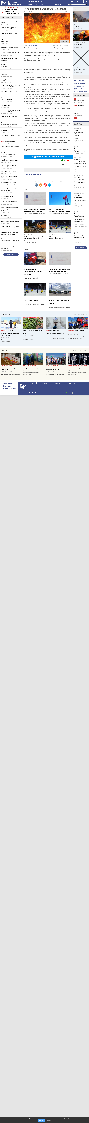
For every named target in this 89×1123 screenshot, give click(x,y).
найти (85, 4)
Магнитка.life (40, 4)
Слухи (49, 4)
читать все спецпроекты (80, 1082)
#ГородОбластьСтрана (81, 91)
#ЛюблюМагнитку (80, 80)
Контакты (44, 1115)
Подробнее (48, 1120)
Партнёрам (72, 1115)
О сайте (33, 1115)
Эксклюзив (58, 4)
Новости (30, 4)
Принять (41, 1120)
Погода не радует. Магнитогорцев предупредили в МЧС (12, 11)
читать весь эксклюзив (80, 1046)
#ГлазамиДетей (79, 86)
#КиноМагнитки (80, 83)
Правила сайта (58, 1115)
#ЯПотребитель (80, 89)
